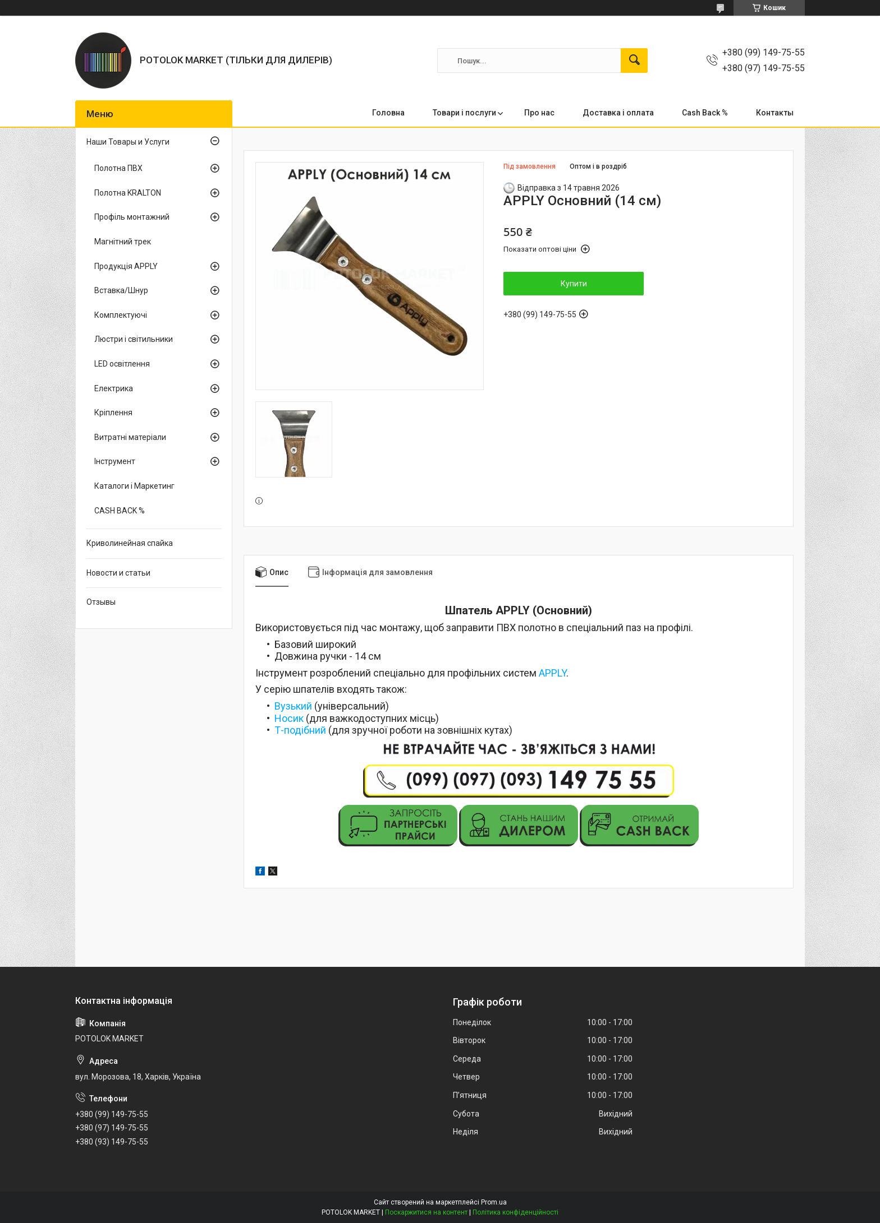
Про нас (539, 112)
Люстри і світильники (133, 339)
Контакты (775, 112)
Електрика (113, 388)
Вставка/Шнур (121, 290)
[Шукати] (634, 60)
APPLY (552, 673)
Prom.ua (494, 1202)
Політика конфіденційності (515, 1212)
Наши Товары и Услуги (127, 141)
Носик (289, 718)
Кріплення (113, 412)
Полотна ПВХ (118, 168)
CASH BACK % (119, 510)
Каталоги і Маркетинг (134, 485)
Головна (388, 112)
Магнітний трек (122, 241)
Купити (574, 283)
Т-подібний (300, 730)
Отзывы (101, 601)
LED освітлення (122, 363)
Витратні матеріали (130, 437)
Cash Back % (705, 112)
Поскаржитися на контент (426, 1212)
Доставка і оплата (618, 112)
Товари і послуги (464, 112)
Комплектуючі (120, 315)
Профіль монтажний (131, 216)
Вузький (293, 706)
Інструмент (114, 461)
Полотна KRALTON (127, 192)
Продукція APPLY (126, 266)
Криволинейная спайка (129, 543)
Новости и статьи (118, 572)
